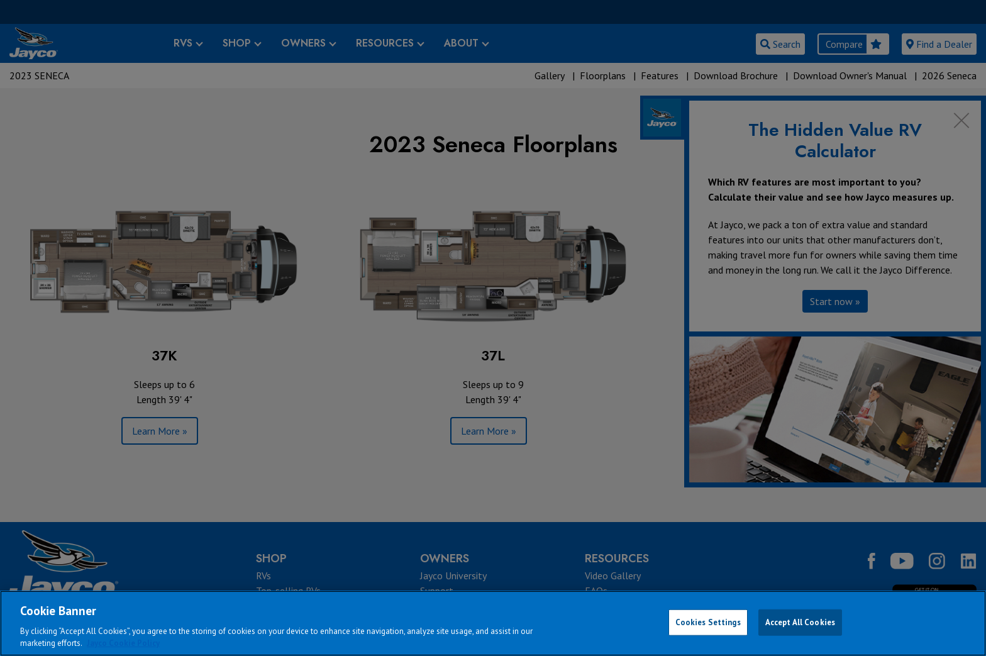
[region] (493, 623)
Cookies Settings (708, 622)
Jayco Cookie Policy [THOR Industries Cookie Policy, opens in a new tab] (123, 643)
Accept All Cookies (800, 622)
